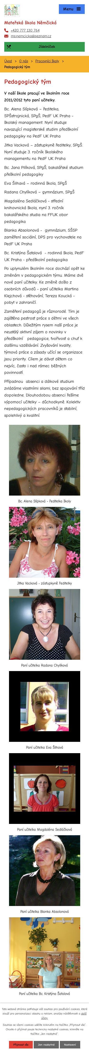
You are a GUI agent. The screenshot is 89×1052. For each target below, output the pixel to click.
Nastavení (70, 1044)
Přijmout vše (20, 1044)
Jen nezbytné (46, 1044)
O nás (23, 61)
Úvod (8, 61)
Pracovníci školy (47, 61)
